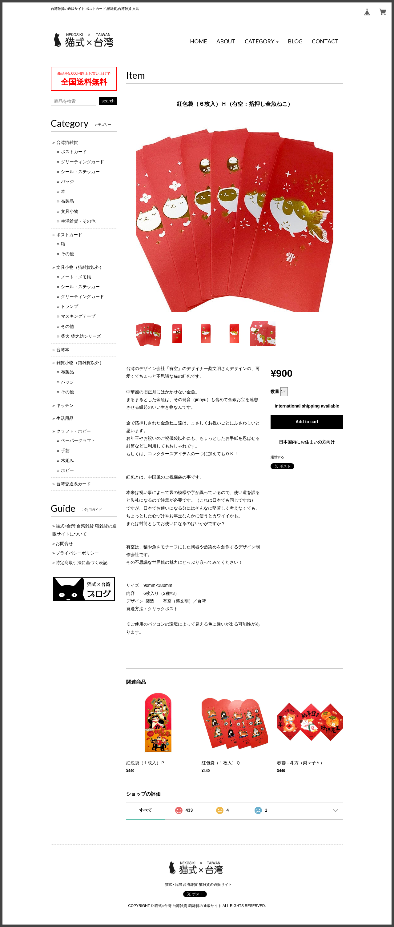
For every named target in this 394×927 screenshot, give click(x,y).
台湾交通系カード (73, 483)
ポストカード (74, 151)
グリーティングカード (82, 161)
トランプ (69, 306)
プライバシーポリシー (77, 553)
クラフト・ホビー (73, 431)
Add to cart (307, 421)
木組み (67, 460)
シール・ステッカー (80, 171)
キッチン (65, 405)
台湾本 (62, 349)
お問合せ (64, 543)
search (108, 100)
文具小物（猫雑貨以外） (80, 267)
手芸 (65, 450)
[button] (261, 42)
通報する (277, 457)
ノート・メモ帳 (76, 276)
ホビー (67, 470)
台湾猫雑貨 (67, 142)
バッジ (67, 181)
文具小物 (69, 211)
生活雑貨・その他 (78, 221)
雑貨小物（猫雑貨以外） (80, 362)
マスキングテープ (78, 316)
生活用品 (65, 418)
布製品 (67, 201)
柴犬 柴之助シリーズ (81, 336)
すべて (145, 810)
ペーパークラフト (78, 440)
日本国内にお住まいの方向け (307, 442)
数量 (275, 391)
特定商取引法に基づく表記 (81, 562)
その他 (67, 253)
